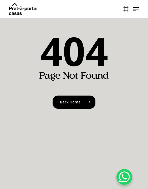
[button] (136, 9)
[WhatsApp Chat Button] (124, 177)
